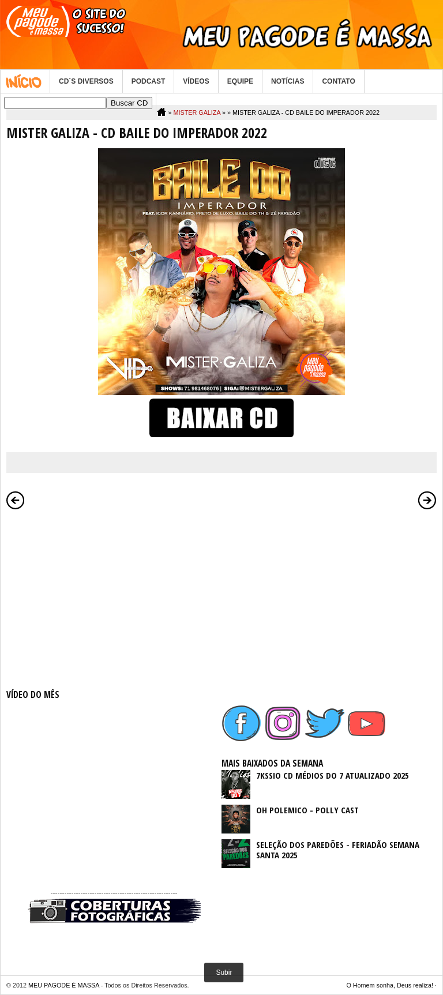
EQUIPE (240, 81)
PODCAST (149, 81)
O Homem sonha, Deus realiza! (389, 985)
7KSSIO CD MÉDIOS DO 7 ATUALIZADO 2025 (332, 775)
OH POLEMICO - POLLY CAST (307, 810)
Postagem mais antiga (427, 500)
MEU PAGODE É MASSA (63, 985)
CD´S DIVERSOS (86, 81)
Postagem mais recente (15, 500)
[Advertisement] (114, 597)
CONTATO (338, 81)
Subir (224, 972)
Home (25, 81)
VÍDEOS (196, 81)
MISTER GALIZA (196, 112)
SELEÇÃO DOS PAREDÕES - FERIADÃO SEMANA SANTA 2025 (337, 850)
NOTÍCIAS (287, 81)
